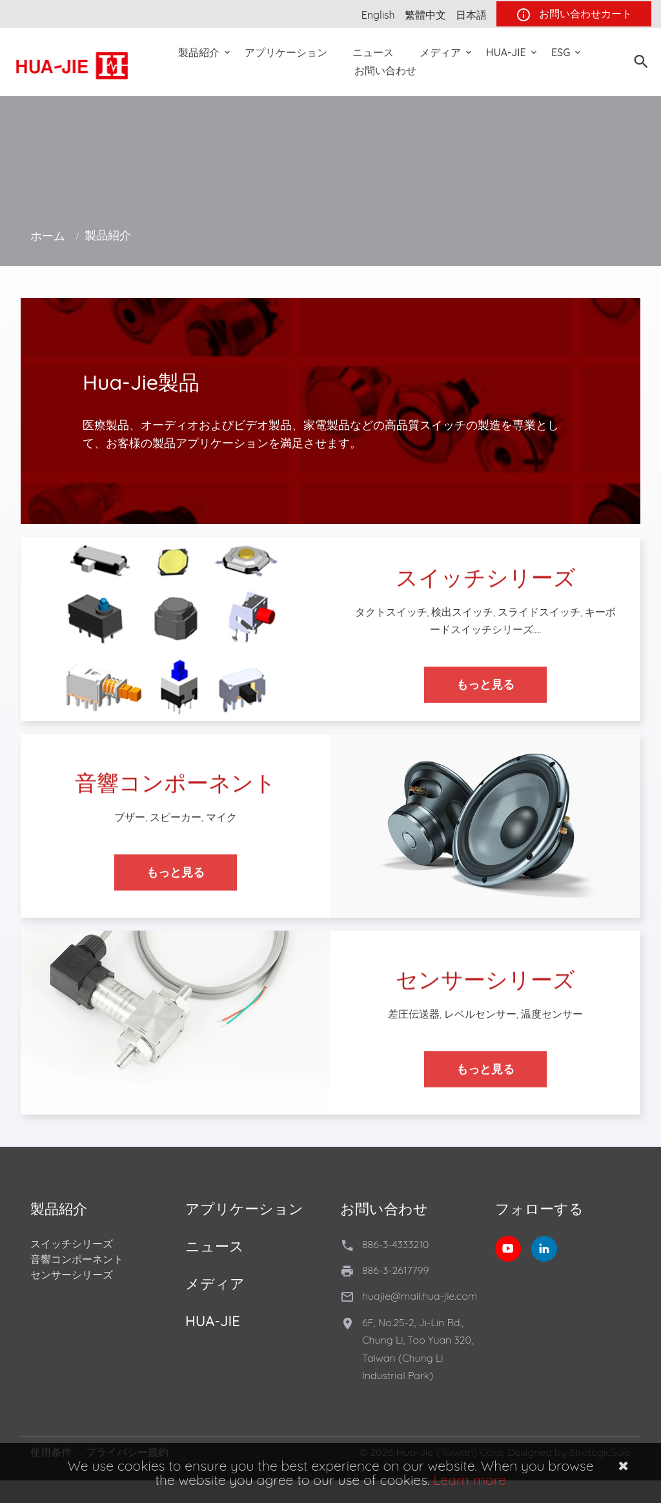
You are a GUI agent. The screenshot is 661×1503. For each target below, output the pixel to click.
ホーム (47, 235)
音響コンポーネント (76, 1259)
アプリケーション (286, 52)
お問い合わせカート (574, 15)
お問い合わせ (385, 70)
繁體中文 (425, 14)
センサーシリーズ (71, 1274)
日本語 (471, 14)
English (378, 14)
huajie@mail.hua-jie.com (419, 1295)
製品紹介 (198, 52)
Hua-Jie (506, 52)
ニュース (373, 52)
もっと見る (485, 695)
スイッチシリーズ (71, 1243)
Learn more (469, 1479)
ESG (560, 52)
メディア (440, 52)
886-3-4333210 (395, 1244)
